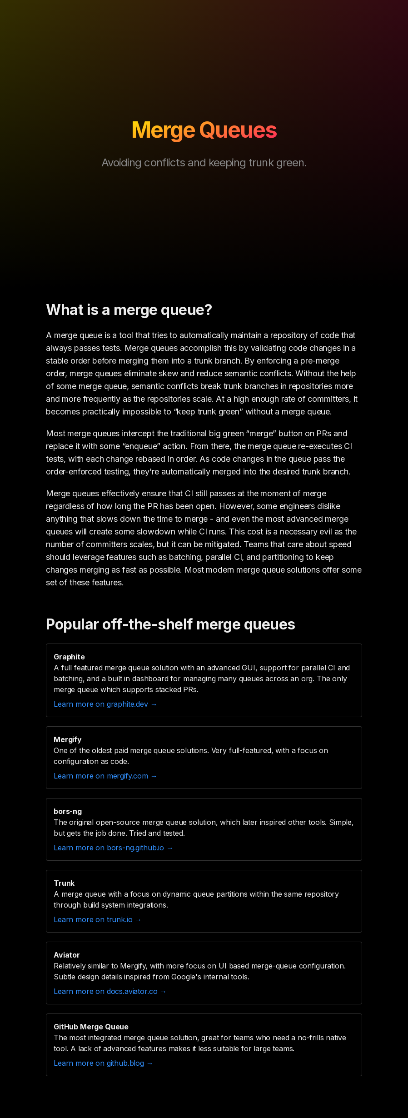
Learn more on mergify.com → (106, 775)
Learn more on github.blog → (104, 1063)
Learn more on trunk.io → (98, 919)
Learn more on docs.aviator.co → (110, 991)
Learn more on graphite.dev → (106, 704)
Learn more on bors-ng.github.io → (114, 847)
